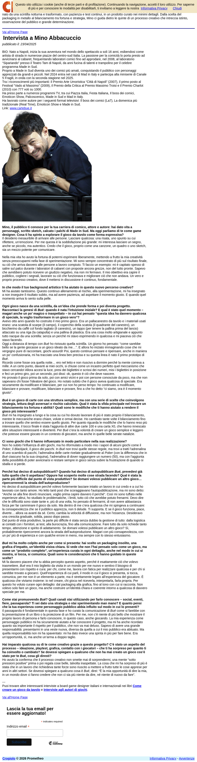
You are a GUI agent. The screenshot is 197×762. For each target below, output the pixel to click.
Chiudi (177, 8)
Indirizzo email (18, 726)
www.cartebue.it (21, 108)
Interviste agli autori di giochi (65, 689)
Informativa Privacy (163, 758)
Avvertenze (187, 758)
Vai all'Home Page (15, 32)
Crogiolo (8, 758)
